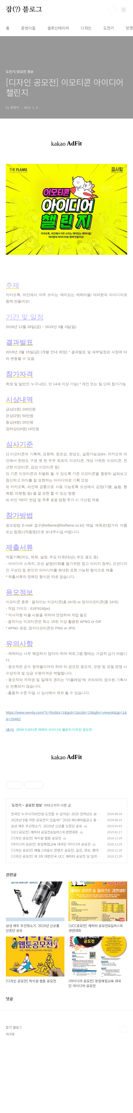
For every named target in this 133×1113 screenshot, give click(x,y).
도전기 (108, 28)
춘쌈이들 (28, 28)
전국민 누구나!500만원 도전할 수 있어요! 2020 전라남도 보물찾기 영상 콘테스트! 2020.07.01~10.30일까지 (55, 884)
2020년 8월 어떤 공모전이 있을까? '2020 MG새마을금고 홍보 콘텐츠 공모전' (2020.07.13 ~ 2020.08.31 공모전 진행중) (55, 890)
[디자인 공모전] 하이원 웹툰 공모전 (36, 906)
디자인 (86, 28)
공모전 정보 (33, 873)
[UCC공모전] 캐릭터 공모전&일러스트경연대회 (44, 899)
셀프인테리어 (58, 28)
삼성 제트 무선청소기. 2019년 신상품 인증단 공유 (46, 893)
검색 (112, 9)
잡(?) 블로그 (24, 9)
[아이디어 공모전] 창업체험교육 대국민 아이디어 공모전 (51, 912)
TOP (123, 1097)
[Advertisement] (66, 807)
